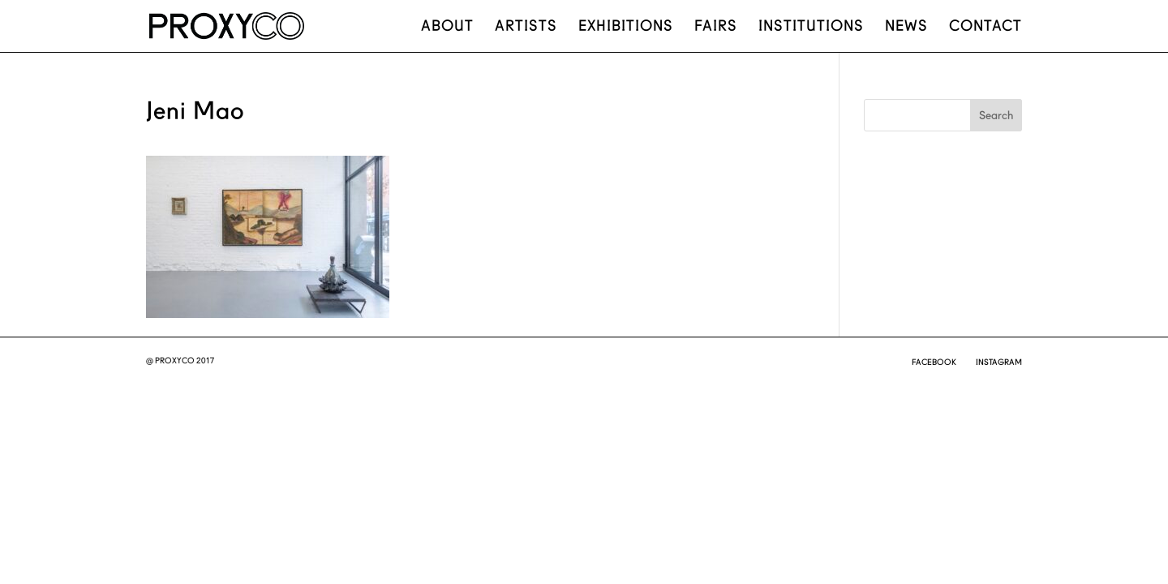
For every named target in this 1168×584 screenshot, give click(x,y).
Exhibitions (625, 27)
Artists (526, 27)
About (447, 27)
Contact (985, 27)
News (906, 27)
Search (996, 115)
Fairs (715, 27)
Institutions (811, 27)
